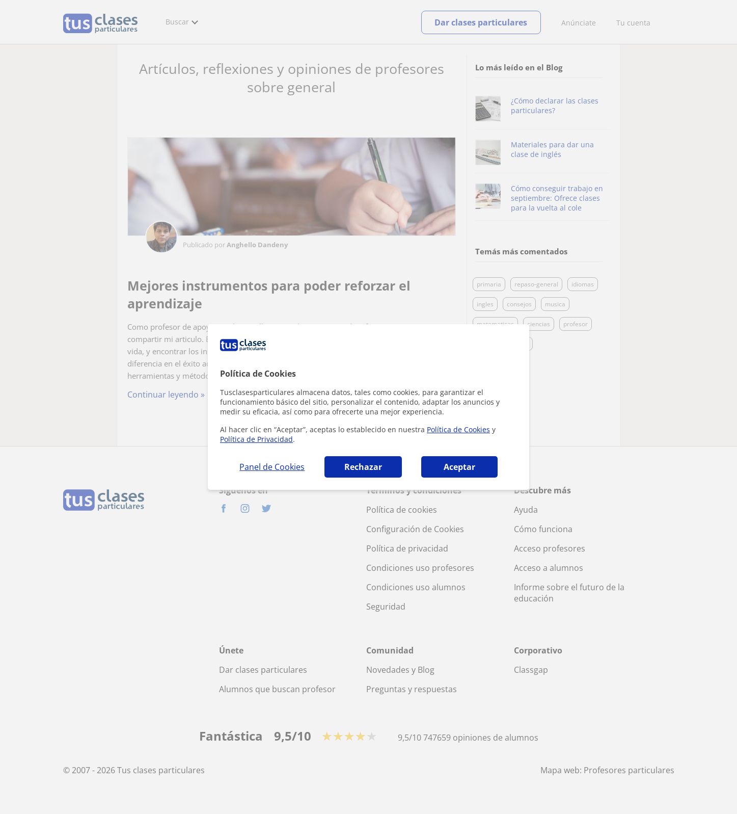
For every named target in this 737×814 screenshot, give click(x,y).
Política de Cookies (458, 429)
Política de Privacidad (256, 439)
